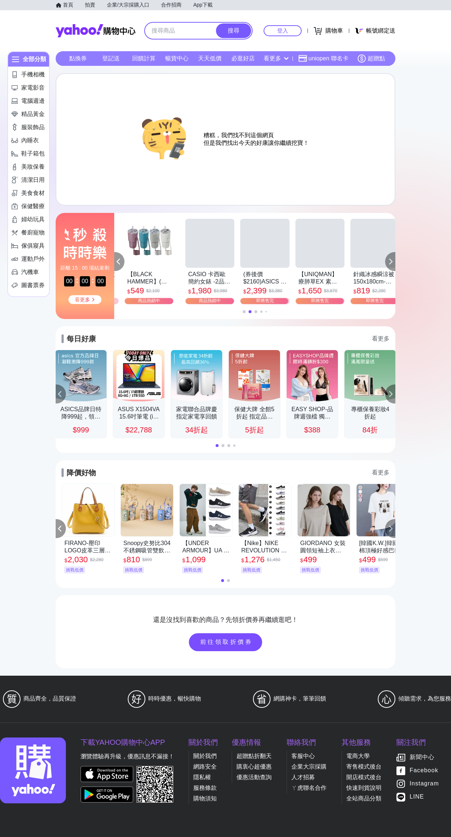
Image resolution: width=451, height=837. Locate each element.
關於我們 (205, 756)
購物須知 (205, 798)
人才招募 (303, 777)
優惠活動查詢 (254, 777)
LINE (417, 797)
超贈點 (371, 58)
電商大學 (358, 756)
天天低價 (209, 58)
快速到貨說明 (363, 788)
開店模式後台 (363, 777)
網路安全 (205, 766)
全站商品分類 (363, 798)
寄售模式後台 (363, 766)
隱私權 (202, 777)
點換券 (78, 58)
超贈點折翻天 (254, 756)
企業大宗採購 (309, 766)
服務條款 (205, 788)
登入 (282, 30)
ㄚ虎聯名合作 (309, 788)
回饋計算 (144, 58)
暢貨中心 (177, 58)
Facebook (424, 770)
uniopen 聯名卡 (323, 58)
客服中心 (303, 756)
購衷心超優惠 (254, 766)
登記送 (111, 58)
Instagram (424, 784)
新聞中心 (422, 757)
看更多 (276, 58)
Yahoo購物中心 (95, 31)
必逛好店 (243, 58)
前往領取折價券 (226, 642)
